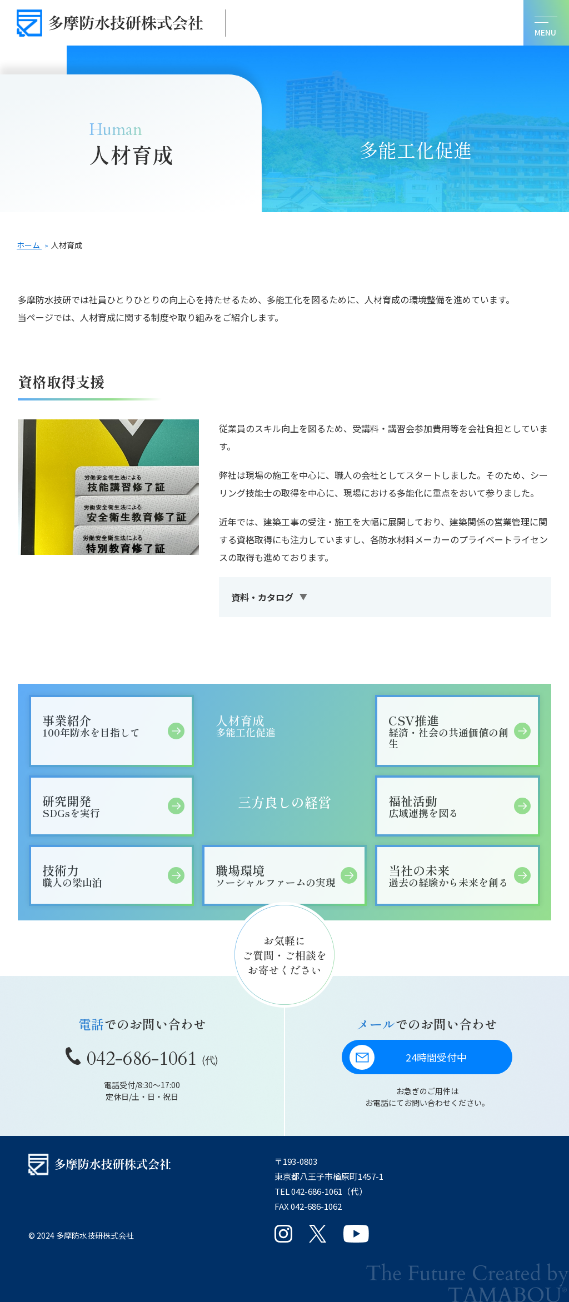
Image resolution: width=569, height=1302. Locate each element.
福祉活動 (450, 806)
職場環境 (278, 875)
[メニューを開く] (546, 23)
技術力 (104, 875)
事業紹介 (104, 725)
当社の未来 (450, 875)
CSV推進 (450, 730)
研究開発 (104, 806)
